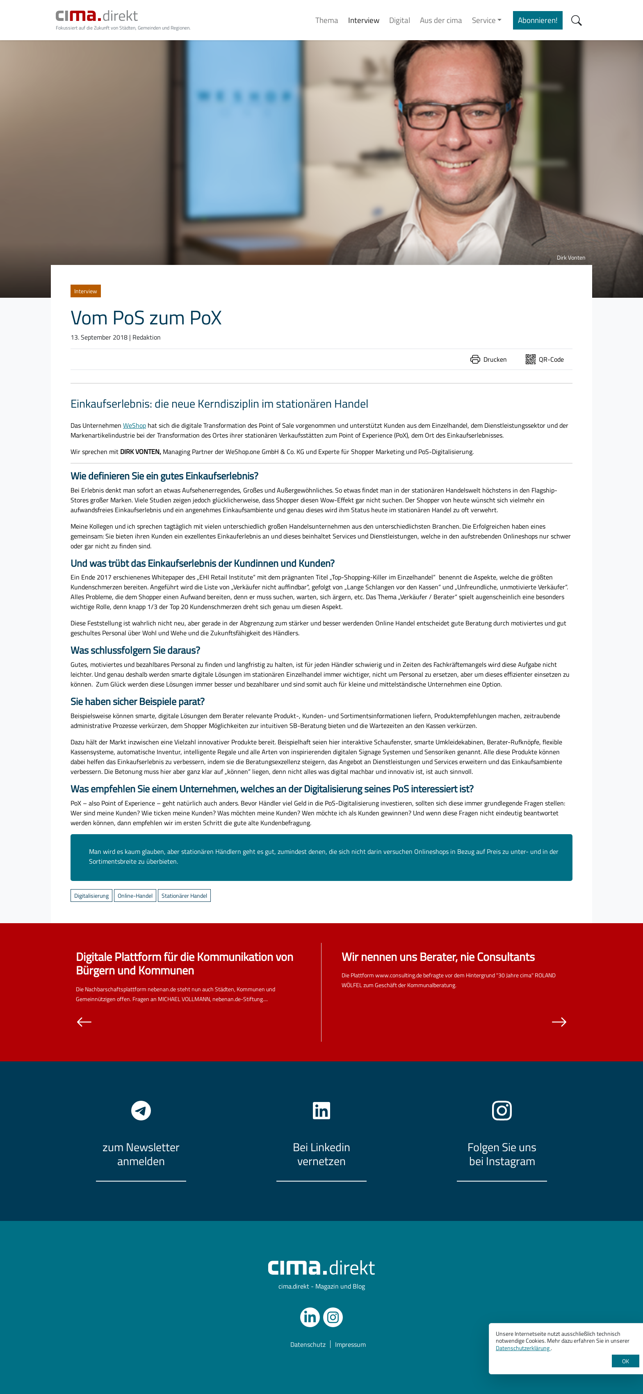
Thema (326, 20)
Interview (363, 20)
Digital (399, 20)
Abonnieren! (538, 20)
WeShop (134, 425)
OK (625, 1361)
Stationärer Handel (184, 895)
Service (484, 20)
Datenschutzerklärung (523, 1348)
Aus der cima (441, 20)
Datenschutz (308, 1344)
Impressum (350, 1344)
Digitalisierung (91, 895)
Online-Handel (135, 895)
